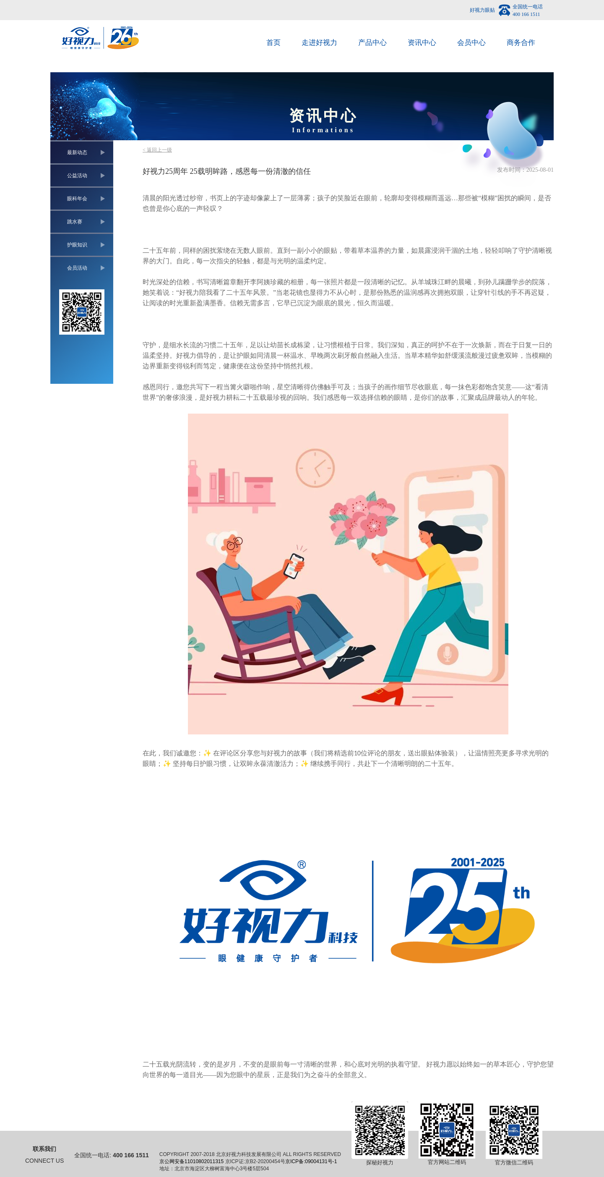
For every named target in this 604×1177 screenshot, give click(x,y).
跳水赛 (74, 222)
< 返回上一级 (157, 150)
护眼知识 (77, 245)
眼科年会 (77, 199)
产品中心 (372, 43)
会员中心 (471, 43)
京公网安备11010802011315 (191, 1161)
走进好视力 (319, 43)
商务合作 (521, 43)
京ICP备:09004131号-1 (311, 1161)
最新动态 (77, 152)
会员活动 (77, 268)
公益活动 (77, 175)
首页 (273, 43)
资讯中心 (422, 43)
